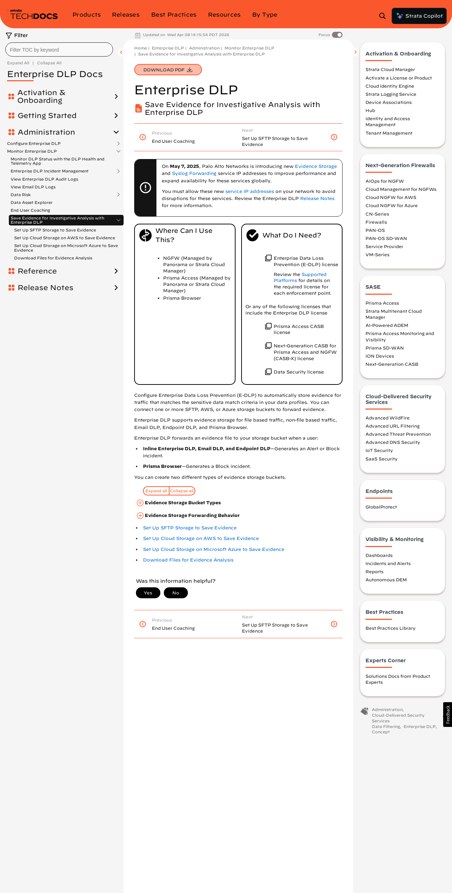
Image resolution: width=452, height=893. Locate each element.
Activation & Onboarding (41, 96)
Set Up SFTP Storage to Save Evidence (55, 230)
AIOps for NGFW (384, 180)
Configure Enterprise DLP (34, 143)
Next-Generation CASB (391, 364)
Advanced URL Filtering (392, 425)
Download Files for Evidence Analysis (53, 257)
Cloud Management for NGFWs (400, 189)
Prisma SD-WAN (384, 347)
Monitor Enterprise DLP (32, 151)
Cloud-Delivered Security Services (398, 718)
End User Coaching (30, 210)
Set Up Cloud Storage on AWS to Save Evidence (64, 237)
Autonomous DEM (386, 579)
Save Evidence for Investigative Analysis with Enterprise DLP (57, 220)
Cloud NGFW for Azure (391, 205)
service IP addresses (249, 191)
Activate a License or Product (398, 77)
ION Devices (379, 355)
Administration (46, 132)
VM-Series (377, 254)
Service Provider (384, 246)
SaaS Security (381, 458)
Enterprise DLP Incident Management (50, 171)
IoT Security (379, 450)
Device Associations (388, 102)
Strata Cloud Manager (390, 69)
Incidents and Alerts (388, 563)
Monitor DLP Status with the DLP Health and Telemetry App (58, 161)
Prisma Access (382, 302)
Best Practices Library (390, 627)
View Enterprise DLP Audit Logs (44, 179)
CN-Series (377, 213)
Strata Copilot (419, 16)
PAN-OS (375, 230)
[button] (447, 714)
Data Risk (21, 195)
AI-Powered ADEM (386, 325)
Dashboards (379, 555)
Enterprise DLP (168, 48)
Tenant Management (388, 132)
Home (140, 48)
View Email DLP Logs (33, 186)
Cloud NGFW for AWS (390, 197)
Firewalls (376, 221)
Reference (37, 271)
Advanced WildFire (387, 417)
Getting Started (47, 115)
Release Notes (45, 288)
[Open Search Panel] (384, 16)
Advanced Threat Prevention (398, 433)
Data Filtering (386, 726)
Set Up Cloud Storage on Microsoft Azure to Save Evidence (66, 247)
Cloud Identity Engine (389, 85)
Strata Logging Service (390, 94)
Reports (374, 571)
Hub (370, 110)
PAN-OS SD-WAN (386, 238)
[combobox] (59, 49)
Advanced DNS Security (392, 442)
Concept (381, 731)
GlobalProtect (381, 506)
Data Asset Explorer (32, 202)
